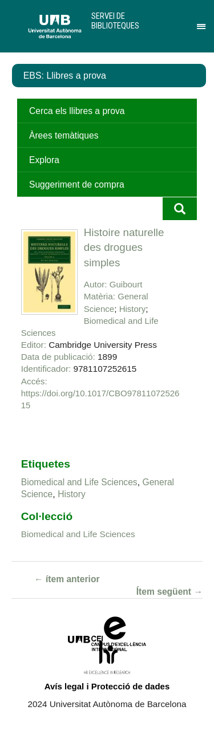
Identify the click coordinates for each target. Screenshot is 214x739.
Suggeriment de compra (76, 184)
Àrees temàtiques (63, 135)
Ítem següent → (169, 591)
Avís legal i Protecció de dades (107, 686)
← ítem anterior (67, 579)
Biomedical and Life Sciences (79, 482)
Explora (44, 160)
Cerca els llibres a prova (76, 111)
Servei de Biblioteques (115, 21)
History (132, 309)
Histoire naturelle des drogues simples (124, 247)
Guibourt (126, 284)
